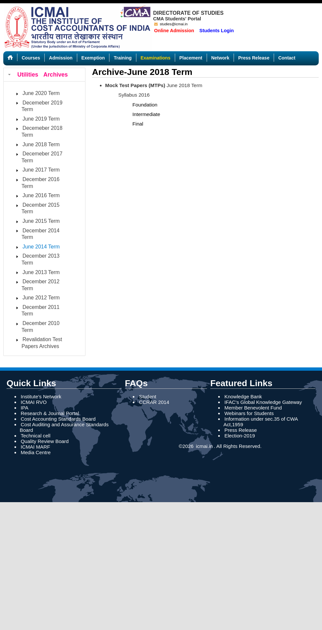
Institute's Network (41, 396)
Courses (31, 57)
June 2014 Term (41, 246)
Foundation (144, 104)
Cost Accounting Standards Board (58, 419)
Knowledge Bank (243, 396)
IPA (24, 407)
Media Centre (36, 452)
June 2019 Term (41, 119)
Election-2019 (239, 435)
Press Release (253, 57)
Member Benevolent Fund (253, 407)
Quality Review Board (45, 441)
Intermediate (146, 114)
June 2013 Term (41, 272)
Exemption (93, 57)
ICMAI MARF (35, 447)
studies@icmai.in (171, 24)
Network (220, 57)
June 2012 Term (41, 297)
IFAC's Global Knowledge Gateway (263, 402)
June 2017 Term (41, 170)
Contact (286, 57)
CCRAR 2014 (154, 402)
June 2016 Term (41, 195)
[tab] (44, 75)
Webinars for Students (249, 413)
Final (137, 124)
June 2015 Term (41, 221)
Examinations (156, 57)
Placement (190, 57)
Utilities (27, 74)
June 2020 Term (41, 93)
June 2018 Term (41, 144)
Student (147, 396)
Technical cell (35, 435)
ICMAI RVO (34, 402)
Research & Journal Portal (50, 413)
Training (122, 57)
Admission (61, 57)
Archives (55, 74)
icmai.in (204, 446)
